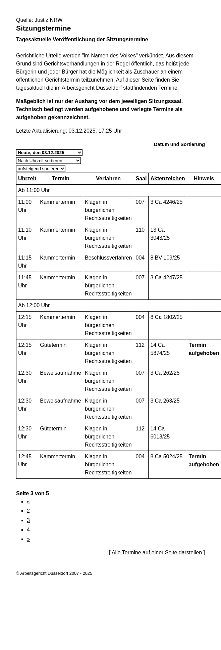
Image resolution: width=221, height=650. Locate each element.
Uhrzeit (27, 178)
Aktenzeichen (167, 178)
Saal (141, 178)
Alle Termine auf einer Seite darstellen (157, 552)
